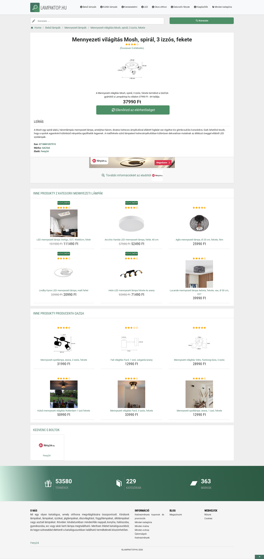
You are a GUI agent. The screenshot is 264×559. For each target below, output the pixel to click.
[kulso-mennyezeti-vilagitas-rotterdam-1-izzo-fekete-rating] (63, 378)
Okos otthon (159, 7)
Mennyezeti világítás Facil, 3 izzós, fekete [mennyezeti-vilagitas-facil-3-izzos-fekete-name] (131, 410)
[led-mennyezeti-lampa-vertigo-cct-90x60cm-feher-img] (63, 223)
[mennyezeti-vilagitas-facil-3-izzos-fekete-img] (131, 394)
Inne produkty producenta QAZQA (58, 313)
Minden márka (142, 526)
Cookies (208, 518)
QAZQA (46, 147)
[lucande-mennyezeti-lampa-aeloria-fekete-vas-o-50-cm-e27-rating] (199, 258)
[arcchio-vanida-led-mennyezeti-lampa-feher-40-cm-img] (131, 223)
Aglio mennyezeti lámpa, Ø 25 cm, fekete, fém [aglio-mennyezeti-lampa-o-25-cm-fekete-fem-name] (199, 239)
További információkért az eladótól (132, 175)
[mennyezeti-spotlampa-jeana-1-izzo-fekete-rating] (199, 378)
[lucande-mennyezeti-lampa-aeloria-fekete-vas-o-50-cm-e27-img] (199, 274)
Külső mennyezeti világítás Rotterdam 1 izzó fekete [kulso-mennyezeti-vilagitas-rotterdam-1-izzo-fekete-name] (63, 410)
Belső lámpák (88, 7)
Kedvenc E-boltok (46, 430)
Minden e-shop (142, 530)
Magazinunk (176, 514)
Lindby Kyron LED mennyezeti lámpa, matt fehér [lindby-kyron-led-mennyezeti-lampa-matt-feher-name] (63, 290)
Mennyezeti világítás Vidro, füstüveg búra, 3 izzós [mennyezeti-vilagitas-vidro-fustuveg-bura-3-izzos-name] (199, 359)
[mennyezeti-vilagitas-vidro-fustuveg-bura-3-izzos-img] (199, 343)
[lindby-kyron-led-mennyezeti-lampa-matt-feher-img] (63, 274)
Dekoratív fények (180, 7)
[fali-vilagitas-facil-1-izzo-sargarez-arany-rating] (131, 328)
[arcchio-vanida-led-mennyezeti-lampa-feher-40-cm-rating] (131, 208)
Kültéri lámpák (109, 7)
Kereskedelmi (129, 7)
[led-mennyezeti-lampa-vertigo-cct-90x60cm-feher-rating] (63, 208)
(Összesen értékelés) (132, 48)
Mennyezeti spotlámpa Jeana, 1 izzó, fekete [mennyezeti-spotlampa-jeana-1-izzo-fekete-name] (199, 410)
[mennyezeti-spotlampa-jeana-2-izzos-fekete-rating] (63, 328)
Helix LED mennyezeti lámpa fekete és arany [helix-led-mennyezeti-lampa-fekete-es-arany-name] (132, 290)
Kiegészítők (200, 7)
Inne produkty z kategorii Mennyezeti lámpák (68, 193)
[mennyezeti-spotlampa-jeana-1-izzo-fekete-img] (199, 394)
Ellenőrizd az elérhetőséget (133, 109)
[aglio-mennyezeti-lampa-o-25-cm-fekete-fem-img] (199, 223)
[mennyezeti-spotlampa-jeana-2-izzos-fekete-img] (63, 343)
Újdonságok (141, 534)
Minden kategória (222, 7)
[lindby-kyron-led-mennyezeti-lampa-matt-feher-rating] (63, 258)
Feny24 (45, 151)
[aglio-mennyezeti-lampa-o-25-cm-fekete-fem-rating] (199, 208)
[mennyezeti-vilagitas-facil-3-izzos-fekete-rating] (131, 378)
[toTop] (259, 557)
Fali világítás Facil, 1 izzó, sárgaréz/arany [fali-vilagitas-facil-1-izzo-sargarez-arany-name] (132, 359)
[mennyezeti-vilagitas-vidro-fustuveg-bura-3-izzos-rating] (199, 328)
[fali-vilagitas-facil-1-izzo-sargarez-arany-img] (131, 343)
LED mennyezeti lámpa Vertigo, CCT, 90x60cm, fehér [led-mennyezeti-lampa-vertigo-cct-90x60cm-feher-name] (64, 239)
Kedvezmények (142, 537)
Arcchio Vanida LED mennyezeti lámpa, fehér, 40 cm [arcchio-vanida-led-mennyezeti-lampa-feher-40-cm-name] (131, 239)
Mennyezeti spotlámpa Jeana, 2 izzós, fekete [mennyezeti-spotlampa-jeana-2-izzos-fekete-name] (64, 359)
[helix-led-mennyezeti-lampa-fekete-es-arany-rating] (131, 258)
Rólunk (207, 514)
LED (144, 7)
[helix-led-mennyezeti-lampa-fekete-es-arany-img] (131, 274)
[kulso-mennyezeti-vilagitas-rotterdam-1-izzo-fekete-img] (63, 394)
